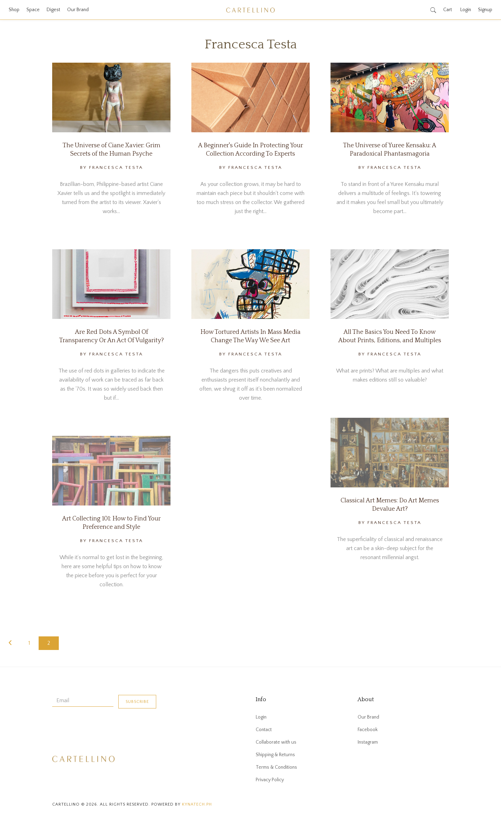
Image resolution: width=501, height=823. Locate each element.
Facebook (367, 729)
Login (465, 10)
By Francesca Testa (111, 167)
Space (33, 10)
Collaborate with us (276, 742)
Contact (264, 729)
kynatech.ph (197, 804)
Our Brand (78, 10)
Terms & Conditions (276, 767)
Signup (485, 10)
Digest (53, 10)
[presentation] (105, 729)
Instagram (368, 742)
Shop (14, 10)
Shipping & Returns (275, 755)
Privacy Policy (270, 780)
